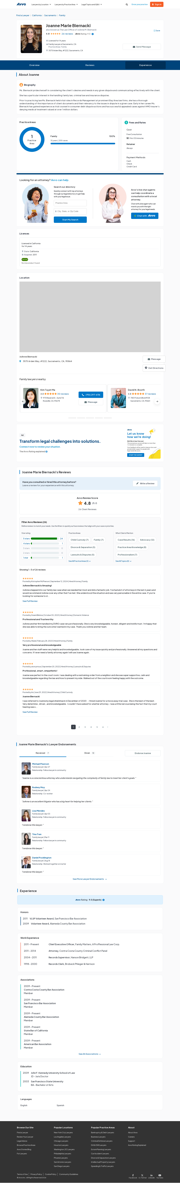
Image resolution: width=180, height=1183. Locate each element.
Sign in (156, 4)
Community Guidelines (68, 1174)
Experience (145, 65)
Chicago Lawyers (61, 1141)
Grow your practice (139, 4)
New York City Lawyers (63, 1133)
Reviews (90, 65)
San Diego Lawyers (61, 1166)
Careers (131, 1137)
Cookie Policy (50, 1174)
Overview (34, 65)
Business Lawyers (98, 1137)
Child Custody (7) (80, 540)
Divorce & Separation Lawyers (103, 1158)
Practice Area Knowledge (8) (132, 547)
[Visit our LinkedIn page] (151, 1176)
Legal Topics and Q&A (91, 4)
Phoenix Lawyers (61, 1158)
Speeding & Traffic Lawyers (102, 1166)
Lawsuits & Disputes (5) (82, 555)
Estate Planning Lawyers (101, 1149)
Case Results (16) (126, 540)
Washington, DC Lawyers (64, 1149)
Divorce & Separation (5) (83, 547)
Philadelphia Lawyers (62, 1154)
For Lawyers (22, 1154)
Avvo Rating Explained (137, 1145)
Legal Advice (22, 1141)
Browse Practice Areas (26, 1145)
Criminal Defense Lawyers (101, 1141)
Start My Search (70, 220)
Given (89, 753)
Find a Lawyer (22, 1133)
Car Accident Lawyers (100, 1154)
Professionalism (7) (127, 555)
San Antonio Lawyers (62, 1162)
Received (43, 753)
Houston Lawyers (61, 1145)
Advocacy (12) (147, 540)
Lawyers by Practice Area (66, 4)
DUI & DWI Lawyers (98, 1145)
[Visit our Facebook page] (133, 1176)
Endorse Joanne (143, 753)
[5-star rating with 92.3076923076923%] (43, 539)
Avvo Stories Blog (24, 1149)
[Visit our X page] (143, 1176)
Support (131, 1141)
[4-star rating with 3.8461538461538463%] (43, 544)
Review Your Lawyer (25, 1137)
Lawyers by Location (41, 4)
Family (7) (99, 540)
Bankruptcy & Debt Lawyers (102, 1133)
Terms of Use (22, 1174)
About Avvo (133, 1133)
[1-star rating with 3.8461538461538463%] (43, 558)
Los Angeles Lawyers (62, 1137)
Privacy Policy (36, 1174)
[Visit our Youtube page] (159, 1176)
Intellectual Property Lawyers (103, 1162)
